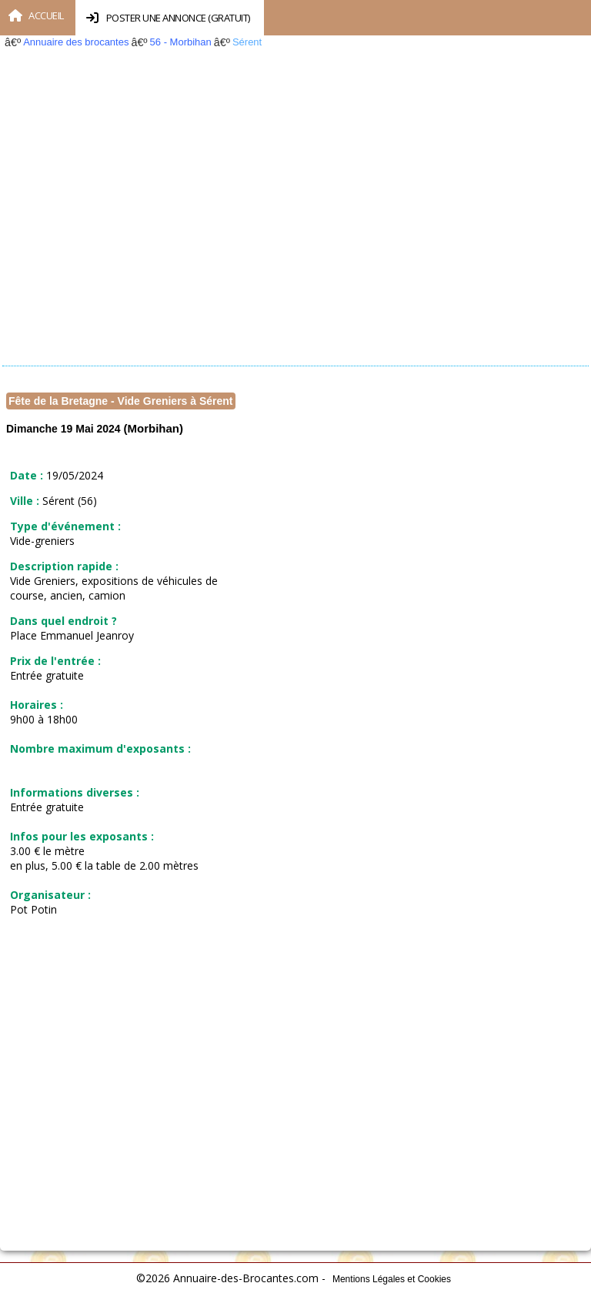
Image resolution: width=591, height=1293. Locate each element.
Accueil (36, 15)
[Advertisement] (291, 219)
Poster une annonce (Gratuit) (168, 17)
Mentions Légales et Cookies (391, 1279)
